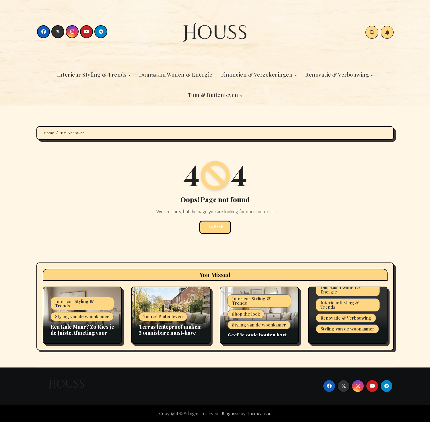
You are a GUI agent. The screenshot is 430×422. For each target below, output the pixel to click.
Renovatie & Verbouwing (337, 74)
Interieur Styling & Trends (92, 74)
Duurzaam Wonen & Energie (176, 74)
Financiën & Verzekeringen (257, 74)
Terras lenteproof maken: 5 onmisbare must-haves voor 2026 (170, 333)
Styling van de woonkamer (82, 316)
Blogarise (231, 413)
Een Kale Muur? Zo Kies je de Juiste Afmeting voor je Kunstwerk (82, 333)
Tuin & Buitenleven (214, 95)
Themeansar (258, 413)
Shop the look (246, 314)
